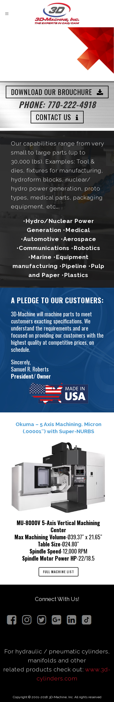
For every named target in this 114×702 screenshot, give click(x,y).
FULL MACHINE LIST (58, 571)
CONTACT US (57, 117)
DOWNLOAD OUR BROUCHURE (57, 92)
